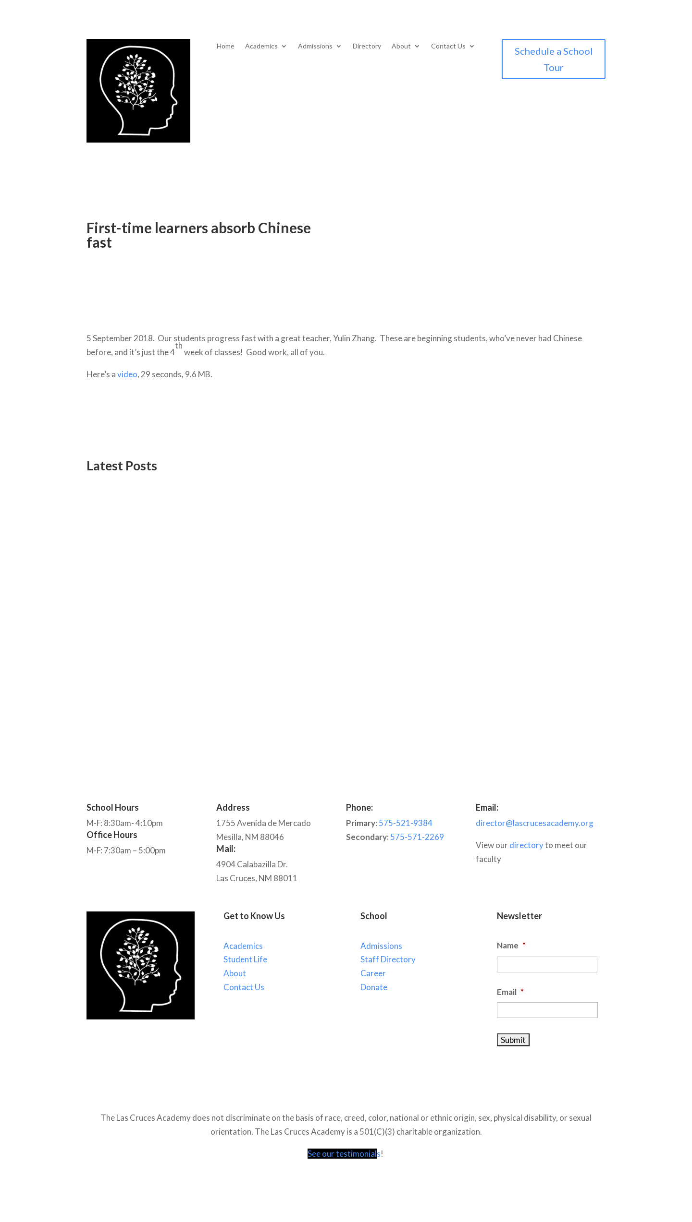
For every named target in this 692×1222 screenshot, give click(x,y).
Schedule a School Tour (554, 59)
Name (511, 945)
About (401, 46)
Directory (367, 46)
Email (510, 992)
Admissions (315, 46)
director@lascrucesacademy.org (534, 823)
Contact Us (448, 46)
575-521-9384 (405, 823)
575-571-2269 (417, 837)
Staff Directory (388, 959)
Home (226, 46)
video (127, 374)
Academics (261, 46)
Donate (373, 987)
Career (373, 973)
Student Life (245, 959)
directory (526, 845)
